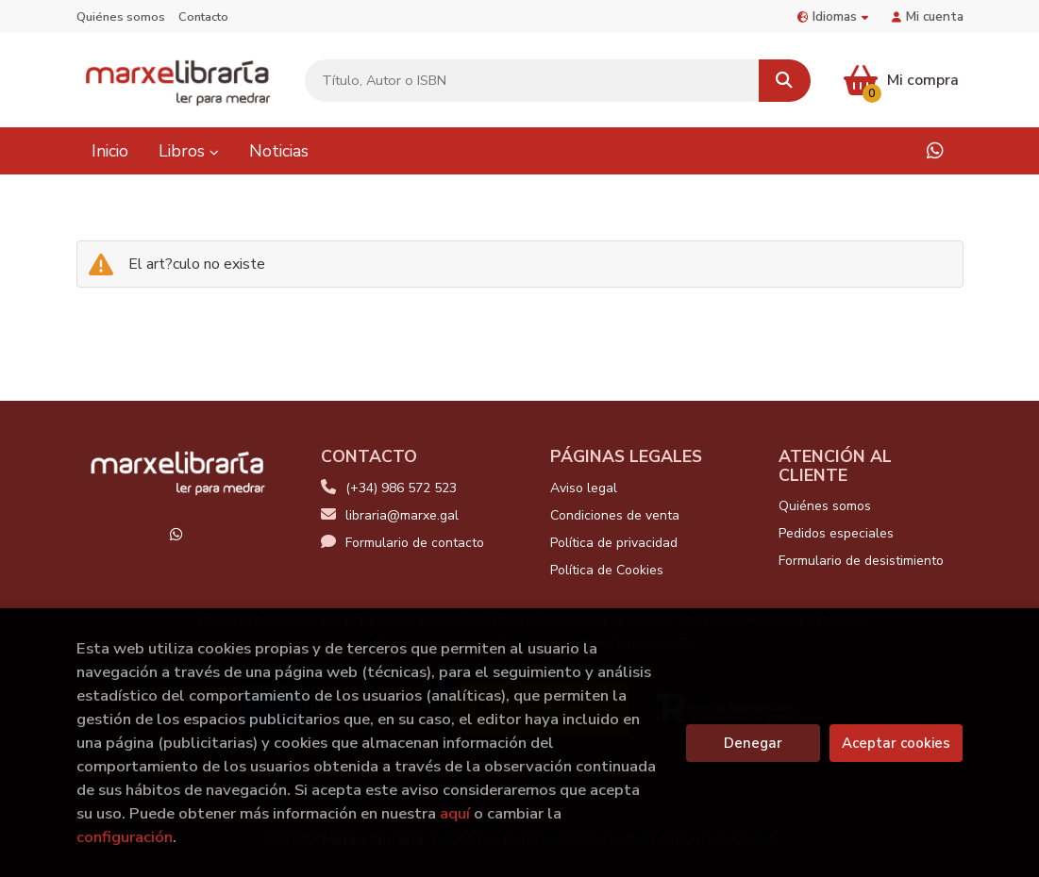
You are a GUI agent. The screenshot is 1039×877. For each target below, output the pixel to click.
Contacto (203, 16)
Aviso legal (583, 488)
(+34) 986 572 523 (401, 488)
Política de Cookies (606, 570)
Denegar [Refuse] (753, 743)
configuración (124, 837)
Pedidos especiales (836, 533)
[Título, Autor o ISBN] (532, 80)
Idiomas (832, 16)
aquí (455, 813)
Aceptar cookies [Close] (896, 743)
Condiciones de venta (614, 515)
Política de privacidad (614, 543)
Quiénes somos (120, 16)
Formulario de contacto (402, 543)
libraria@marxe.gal (390, 515)
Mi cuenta (928, 16)
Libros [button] (189, 151)
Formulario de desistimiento (861, 561)
